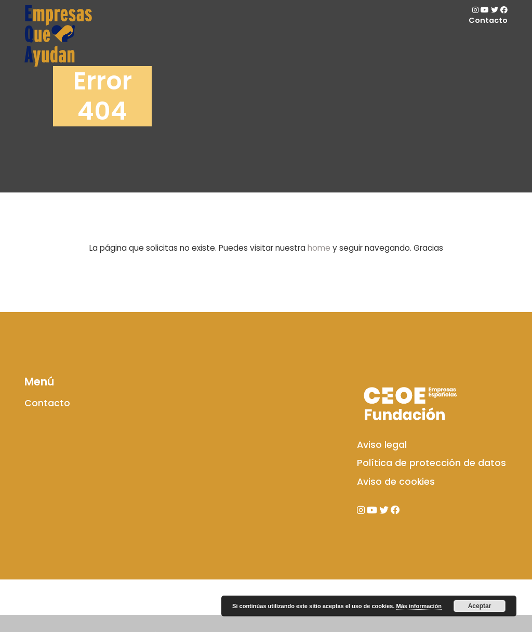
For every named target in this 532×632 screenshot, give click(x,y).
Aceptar (479, 606)
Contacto (488, 20)
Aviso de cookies (396, 521)
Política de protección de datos (431, 502)
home (319, 247)
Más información (419, 606)
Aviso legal (382, 484)
